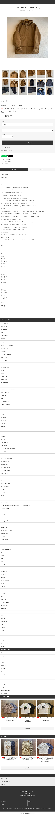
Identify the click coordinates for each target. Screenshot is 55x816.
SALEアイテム (4, 105)
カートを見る (30, 801)
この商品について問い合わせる (7, 161)
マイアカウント (4, 801)
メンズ (8, 105)
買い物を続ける (4, 163)
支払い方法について (10, 808)
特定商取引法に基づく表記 (6, 150)
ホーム (2, 100)
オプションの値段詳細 (5, 147)
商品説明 (14, 169)
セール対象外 (7, 101)
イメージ (41, 169)
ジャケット (7, 100)
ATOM (51, 808)
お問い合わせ (3, 804)
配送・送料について (17, 808)
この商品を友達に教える (6, 159)
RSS (48, 808)
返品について (4, 148)
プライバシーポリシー (42, 808)
